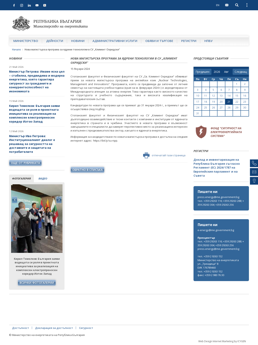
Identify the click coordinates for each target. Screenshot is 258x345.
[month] (227, 72)
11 (205, 95)
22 (236, 101)
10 (197, 95)
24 (197, 107)
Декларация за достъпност (54, 328)
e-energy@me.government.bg (216, 230)
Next (58, 199)
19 (213, 101)
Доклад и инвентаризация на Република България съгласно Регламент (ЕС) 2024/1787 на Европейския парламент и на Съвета (217, 167)
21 (229, 101)
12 (213, 95)
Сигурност (86, 328)
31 (197, 113)
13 (221, 95)
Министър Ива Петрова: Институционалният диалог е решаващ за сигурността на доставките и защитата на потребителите (32, 144)
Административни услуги (115, 41)
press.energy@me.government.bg (218, 197)
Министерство (25, 41)
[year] (217, 72)
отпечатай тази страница (164, 155)
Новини (77, 41)
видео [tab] (42, 178)
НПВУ (208, 41)
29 (236, 107)
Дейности (54, 41)
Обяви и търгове (159, 41)
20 (221, 101)
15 (236, 95)
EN (217, 5)
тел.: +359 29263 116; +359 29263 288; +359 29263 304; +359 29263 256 (221, 202)
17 (197, 101)
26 (213, 107)
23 (244, 101)
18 (205, 101)
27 (221, 107)
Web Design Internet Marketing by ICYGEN (222, 341)
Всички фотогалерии (37, 283)
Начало (16, 49)
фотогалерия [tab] (21, 178)
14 (229, 95)
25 (205, 107)
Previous (14, 199)
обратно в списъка (87, 170)
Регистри (188, 41)
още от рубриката (25, 163)
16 (244, 95)
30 (244, 107)
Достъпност (20, 328)
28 (229, 107)
